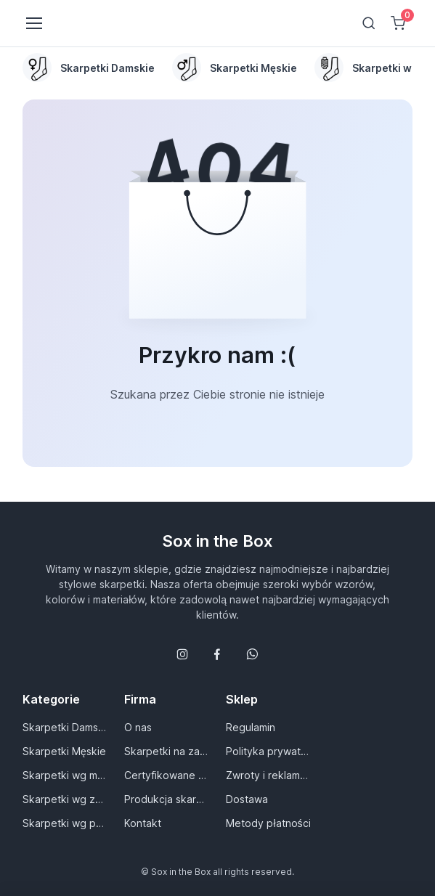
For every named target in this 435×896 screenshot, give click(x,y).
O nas (138, 727)
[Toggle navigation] (33, 23)
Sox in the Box (217, 541)
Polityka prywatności (268, 751)
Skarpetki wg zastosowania (65, 799)
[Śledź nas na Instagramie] (182, 654)
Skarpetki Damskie (65, 727)
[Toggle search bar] (368, 23)
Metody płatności (268, 823)
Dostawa (247, 799)
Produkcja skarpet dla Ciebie (166, 799)
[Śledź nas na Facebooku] (217, 654)
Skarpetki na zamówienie (166, 751)
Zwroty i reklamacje (268, 775)
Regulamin (250, 727)
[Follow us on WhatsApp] (252, 654)
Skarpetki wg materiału (65, 775)
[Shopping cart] (397, 23)
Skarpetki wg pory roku (65, 823)
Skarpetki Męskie (64, 751)
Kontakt (142, 823)
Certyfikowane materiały (166, 775)
